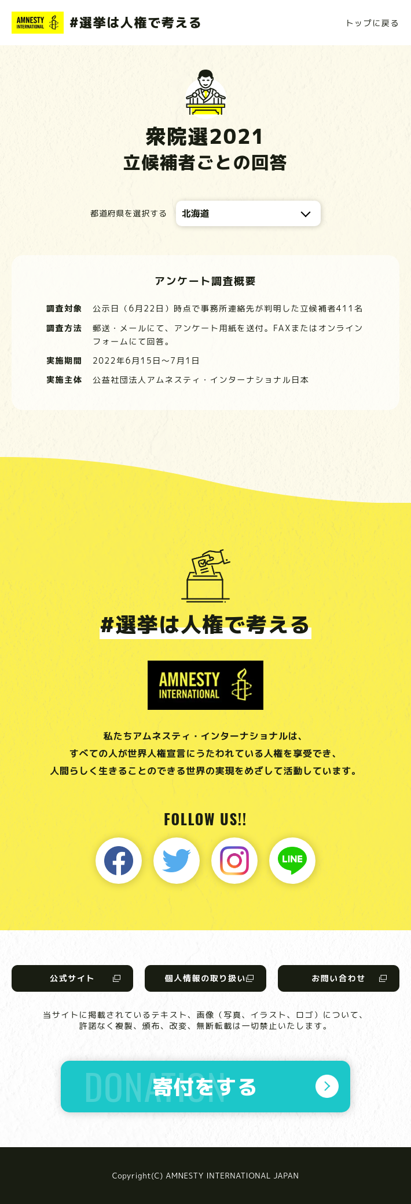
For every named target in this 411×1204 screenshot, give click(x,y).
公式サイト (72, 978)
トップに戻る (372, 22)
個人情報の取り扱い (205, 978)
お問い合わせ (338, 978)
